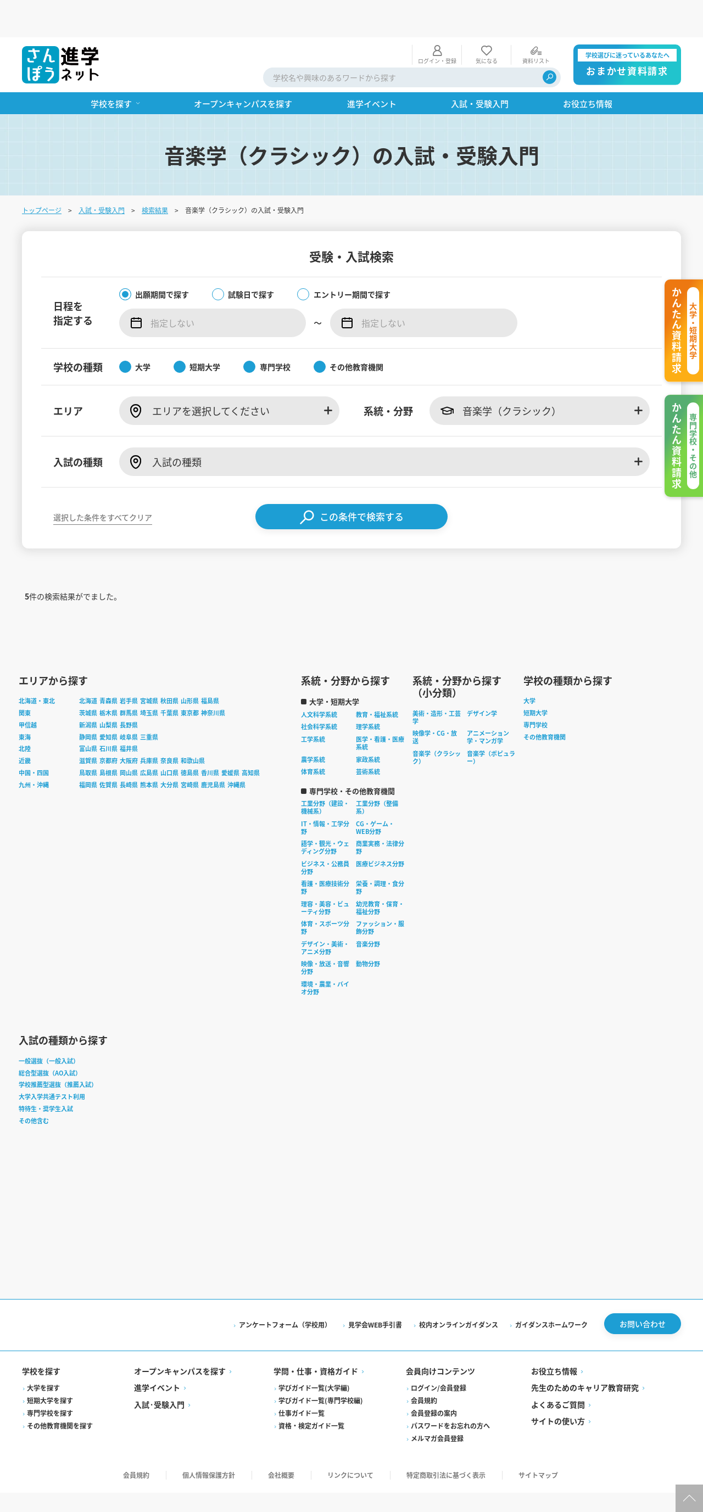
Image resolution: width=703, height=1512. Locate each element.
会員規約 (424, 1366)
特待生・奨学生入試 (46, 1075)
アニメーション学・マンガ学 (488, 704)
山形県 (190, 667)
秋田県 (169, 667)
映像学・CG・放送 (434, 704)
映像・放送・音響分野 (325, 934)
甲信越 (28, 691)
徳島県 (190, 739)
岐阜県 (129, 703)
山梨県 (108, 691)
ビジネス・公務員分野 (325, 834)
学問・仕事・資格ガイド (316, 1337)
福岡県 (88, 751)
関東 (25, 679)
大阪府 (129, 727)
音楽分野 (368, 910)
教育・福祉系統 (377, 680)
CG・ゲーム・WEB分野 (375, 794)
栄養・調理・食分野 (380, 854)
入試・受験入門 (102, 172)
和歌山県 (193, 727)
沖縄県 (236, 751)
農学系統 (313, 725)
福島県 (210, 667)
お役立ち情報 (554, 1337)
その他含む (34, 1087)
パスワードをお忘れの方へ (450, 1392)
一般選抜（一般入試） (49, 1027)
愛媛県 (230, 739)
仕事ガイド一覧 (301, 1379)
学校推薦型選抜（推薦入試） (58, 1051)
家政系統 (368, 725)
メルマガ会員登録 (437, 1404)
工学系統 (313, 705)
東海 (25, 703)
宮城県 (149, 667)
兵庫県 (149, 727)
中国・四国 (34, 739)
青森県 (108, 667)
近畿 (25, 727)
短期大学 (535, 679)
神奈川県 (213, 679)
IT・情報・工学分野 (325, 794)
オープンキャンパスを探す (180, 1337)
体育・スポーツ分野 (325, 894)
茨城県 (88, 679)
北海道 (88, 667)
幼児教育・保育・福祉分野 (380, 874)
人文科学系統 (319, 680)
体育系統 (313, 738)
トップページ (42, 172)
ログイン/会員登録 (438, 1354)
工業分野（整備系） (377, 774)
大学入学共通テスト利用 (52, 1063)
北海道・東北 (37, 667)
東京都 (190, 679)
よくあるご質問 (558, 1370)
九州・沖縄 (34, 751)
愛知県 (108, 703)
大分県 (169, 751)
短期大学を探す (50, 1366)
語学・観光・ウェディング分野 (325, 814)
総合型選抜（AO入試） (50, 1039)
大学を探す (43, 1354)
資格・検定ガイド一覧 (311, 1392)
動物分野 (368, 930)
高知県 (251, 739)
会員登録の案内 (434, 1379)
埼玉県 (149, 679)
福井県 (129, 715)
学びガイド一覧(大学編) (314, 1354)
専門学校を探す (50, 1379)
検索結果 (155, 172)
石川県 (108, 715)
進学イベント (157, 1353)
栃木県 (108, 679)
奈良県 (169, 727)
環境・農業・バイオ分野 (325, 954)
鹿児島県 (213, 751)
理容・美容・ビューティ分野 (325, 874)
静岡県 (88, 703)
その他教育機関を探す (60, 1392)
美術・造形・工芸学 (436, 683)
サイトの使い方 (558, 1387)
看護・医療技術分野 (325, 854)
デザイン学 (482, 679)
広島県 (149, 739)
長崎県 (129, 751)
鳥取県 (88, 739)
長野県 (129, 691)
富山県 (88, 715)
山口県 (169, 739)
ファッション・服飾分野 (380, 894)
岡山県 (129, 739)
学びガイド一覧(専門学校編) (320, 1366)
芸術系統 (368, 738)
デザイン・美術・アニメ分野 (325, 914)
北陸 (25, 715)
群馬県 (129, 679)
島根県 (108, 739)
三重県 (149, 703)
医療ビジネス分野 (380, 830)
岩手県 (129, 667)
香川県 (210, 739)
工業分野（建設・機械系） (325, 774)
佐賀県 (108, 751)
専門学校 (535, 691)
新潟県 (88, 691)
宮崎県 (190, 751)
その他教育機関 (544, 703)
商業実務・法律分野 (380, 814)
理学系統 (368, 693)
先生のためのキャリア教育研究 (585, 1353)
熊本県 (149, 751)
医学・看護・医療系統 (380, 709)
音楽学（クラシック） (436, 723)
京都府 (108, 727)
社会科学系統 (319, 693)
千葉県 (169, 679)
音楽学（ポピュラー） (491, 723)
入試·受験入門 (159, 1370)
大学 (529, 667)
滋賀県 (88, 727)
